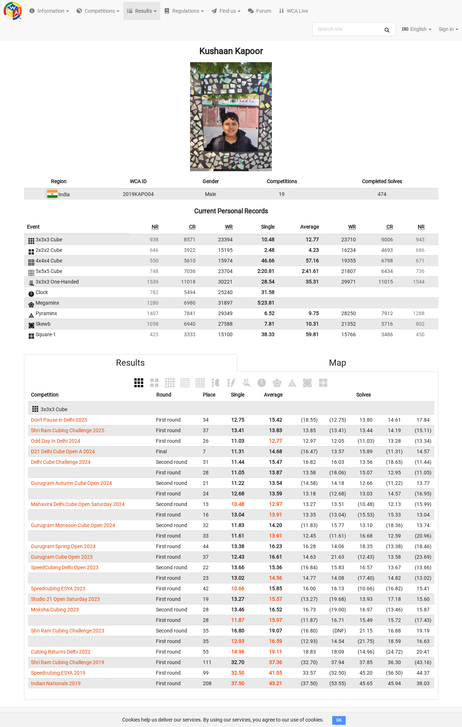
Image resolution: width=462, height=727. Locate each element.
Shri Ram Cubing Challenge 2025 (67, 430)
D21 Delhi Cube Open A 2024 (63, 451)
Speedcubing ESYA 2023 (58, 588)
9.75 (314, 313)
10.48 (267, 239)
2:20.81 (265, 271)
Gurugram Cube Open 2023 (62, 557)
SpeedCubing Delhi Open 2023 (65, 567)
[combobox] (354, 29)
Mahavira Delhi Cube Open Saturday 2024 (78, 504)
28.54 (267, 282)
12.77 (312, 239)
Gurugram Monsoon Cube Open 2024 (73, 525)
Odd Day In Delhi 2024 (55, 441)
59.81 (312, 334)
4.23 (314, 250)
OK (339, 720)
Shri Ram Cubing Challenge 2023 (67, 631)
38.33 (267, 334)
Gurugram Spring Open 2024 (63, 546)
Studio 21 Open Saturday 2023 (65, 599)
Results (130, 363)
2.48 (269, 250)
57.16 (312, 261)
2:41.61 (310, 271)
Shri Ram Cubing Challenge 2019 (67, 662)
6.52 (269, 313)
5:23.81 (265, 303)
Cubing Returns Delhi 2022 (61, 652)
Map (337, 363)
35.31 (312, 282)
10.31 (312, 324)
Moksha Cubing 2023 (55, 609)
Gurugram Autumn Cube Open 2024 (71, 483)
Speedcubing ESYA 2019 (58, 673)
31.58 (267, 292)
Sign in (448, 29)
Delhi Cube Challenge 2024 (61, 462)
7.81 (269, 324)
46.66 (267, 261)
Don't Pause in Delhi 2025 (59, 420)
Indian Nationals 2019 (56, 683)
